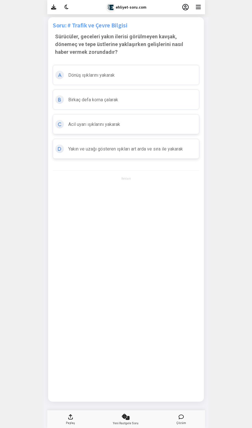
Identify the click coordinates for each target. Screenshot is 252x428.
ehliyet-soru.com (126, 8)
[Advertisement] (126, 198)
